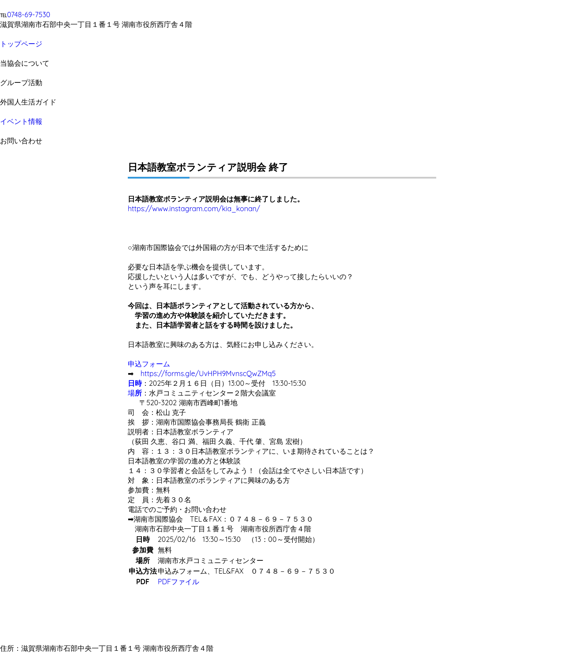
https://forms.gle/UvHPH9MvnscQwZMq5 (208, 373)
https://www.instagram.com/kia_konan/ (194, 208)
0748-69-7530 (28, 14)
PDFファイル (178, 581)
